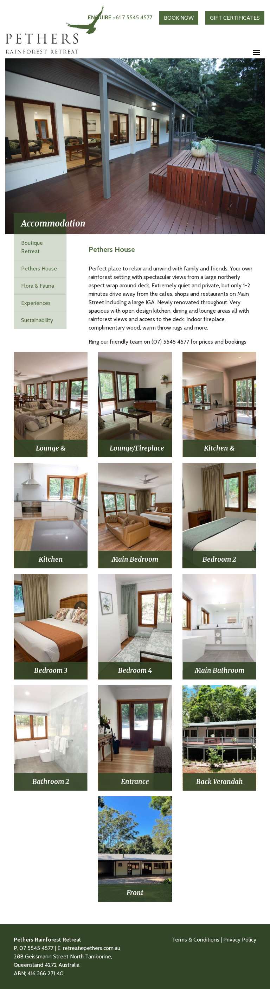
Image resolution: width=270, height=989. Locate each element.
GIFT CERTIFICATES (235, 17)
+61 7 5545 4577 (120, 17)
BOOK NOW (179, 17)
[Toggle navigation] (257, 52)
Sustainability (37, 320)
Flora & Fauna (37, 285)
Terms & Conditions (195, 939)
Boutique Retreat (32, 247)
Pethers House (39, 268)
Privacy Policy (239, 939)
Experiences (36, 303)
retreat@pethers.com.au (91, 948)
